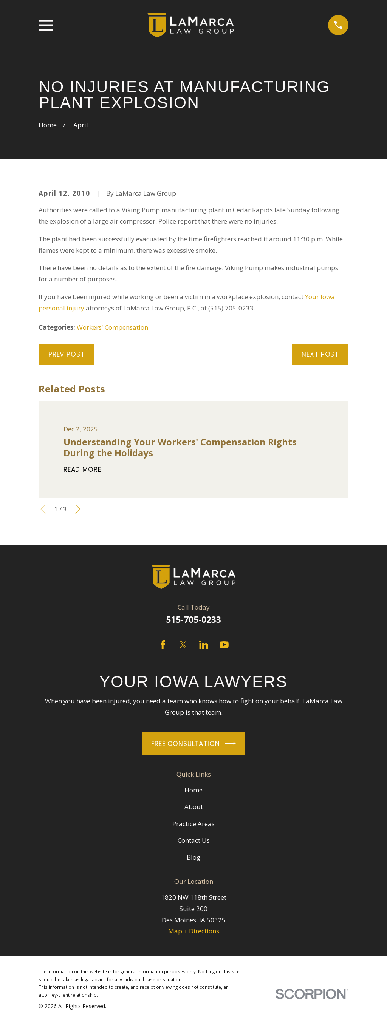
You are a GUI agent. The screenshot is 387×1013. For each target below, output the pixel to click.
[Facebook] (162, 644)
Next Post (320, 354)
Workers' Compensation (112, 327)
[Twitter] (183, 644)
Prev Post (66, 354)
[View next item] (77, 509)
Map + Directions (193, 931)
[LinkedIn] (203, 644)
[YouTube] (224, 644)
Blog (193, 857)
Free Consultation (193, 743)
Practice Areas (193, 823)
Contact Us (194, 840)
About (193, 806)
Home (193, 790)
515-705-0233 (193, 619)
